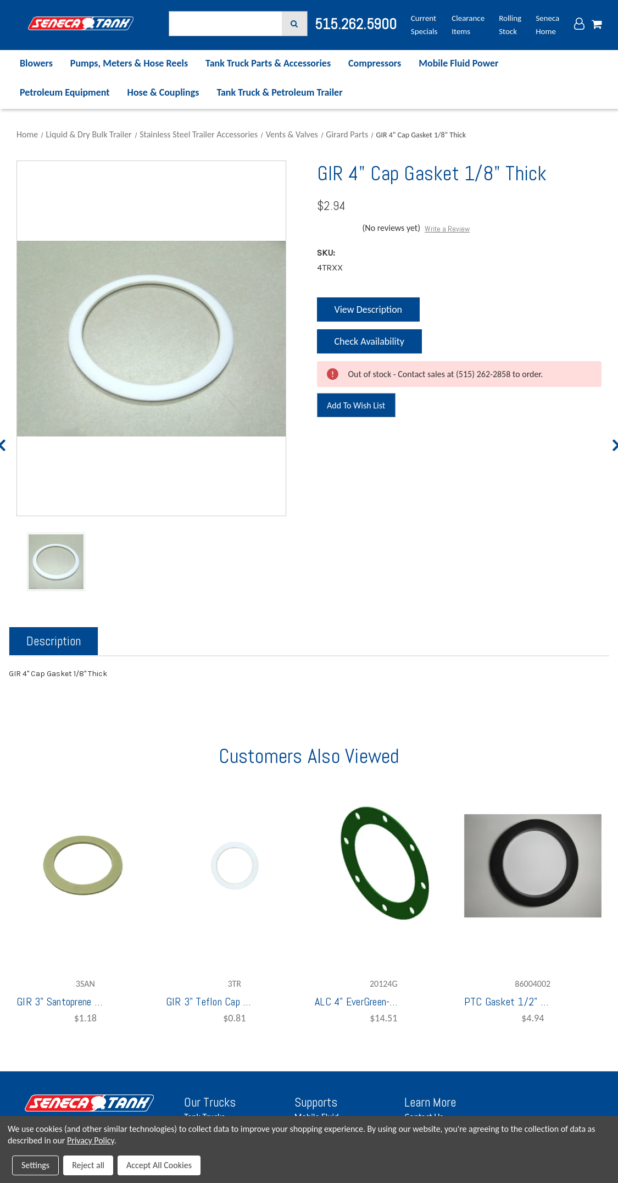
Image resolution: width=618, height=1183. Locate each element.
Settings (35, 1165)
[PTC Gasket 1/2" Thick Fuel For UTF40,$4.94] (533, 866)
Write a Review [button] (447, 229)
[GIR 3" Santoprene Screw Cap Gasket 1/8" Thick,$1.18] (85, 866)
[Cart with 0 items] (597, 25)
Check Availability (368, 344)
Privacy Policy (90, 1140)
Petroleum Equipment (65, 92)
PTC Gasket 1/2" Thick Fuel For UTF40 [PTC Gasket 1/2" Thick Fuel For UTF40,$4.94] (508, 1001)
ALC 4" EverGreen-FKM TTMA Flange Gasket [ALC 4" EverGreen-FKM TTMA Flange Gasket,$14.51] (359, 1001)
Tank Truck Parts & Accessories (268, 63)
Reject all (88, 1165)
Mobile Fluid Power (458, 63)
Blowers (36, 63)
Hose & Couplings (163, 92)
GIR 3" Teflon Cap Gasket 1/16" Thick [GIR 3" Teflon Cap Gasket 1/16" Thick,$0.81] (210, 1001)
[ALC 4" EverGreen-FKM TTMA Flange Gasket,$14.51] (384, 866)
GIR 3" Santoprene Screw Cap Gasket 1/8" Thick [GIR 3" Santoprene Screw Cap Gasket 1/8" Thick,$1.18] (60, 1001)
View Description (368, 309)
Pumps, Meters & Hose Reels (129, 63)
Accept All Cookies (159, 1165)
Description (53, 641)
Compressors (374, 63)
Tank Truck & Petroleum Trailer (279, 92)
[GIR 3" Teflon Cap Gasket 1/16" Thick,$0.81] (235, 866)
